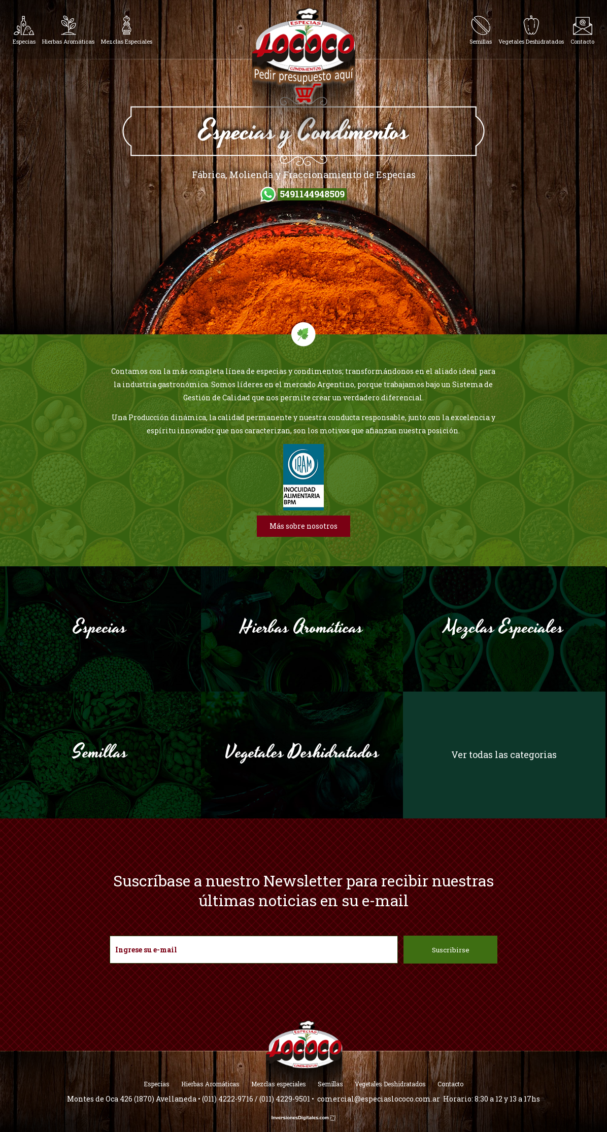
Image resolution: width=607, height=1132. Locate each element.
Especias (100, 627)
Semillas (100, 752)
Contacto (450, 1084)
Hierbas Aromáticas (302, 627)
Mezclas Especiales (504, 627)
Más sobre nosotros (303, 526)
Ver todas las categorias (504, 754)
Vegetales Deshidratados (302, 752)
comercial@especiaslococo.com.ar (378, 1099)
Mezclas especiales (278, 1084)
